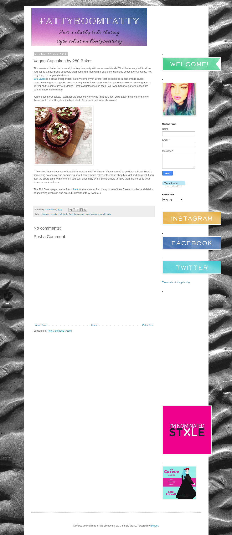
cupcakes (54, 214)
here (75, 189)
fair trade (64, 214)
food (71, 214)
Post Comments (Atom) (60, 330)
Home (94, 325)
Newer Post (41, 325)
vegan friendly (104, 214)
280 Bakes (40, 78)
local (88, 214)
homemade (79, 214)
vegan (94, 214)
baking (45, 214)
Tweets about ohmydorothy (176, 282)
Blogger (154, 525)
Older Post (147, 325)
